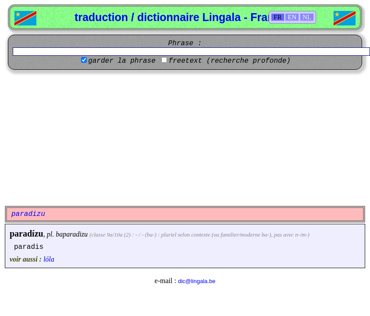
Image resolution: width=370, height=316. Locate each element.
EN (292, 17)
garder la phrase (122, 61)
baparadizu (72, 234)
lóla (48, 259)
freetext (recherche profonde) (229, 61)
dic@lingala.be (196, 281)
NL (306, 17)
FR (277, 17)
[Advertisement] (185, 137)
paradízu (26, 233)
